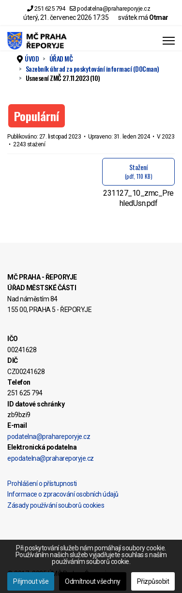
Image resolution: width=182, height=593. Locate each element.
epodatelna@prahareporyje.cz (50, 458)
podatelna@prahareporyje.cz (113, 8)
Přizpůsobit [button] (153, 581)
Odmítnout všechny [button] (93, 581)
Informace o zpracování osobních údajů (63, 494)
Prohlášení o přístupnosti (42, 483)
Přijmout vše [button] (30, 581)
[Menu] (169, 40)
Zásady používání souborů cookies (55, 505)
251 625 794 (49, 8)
